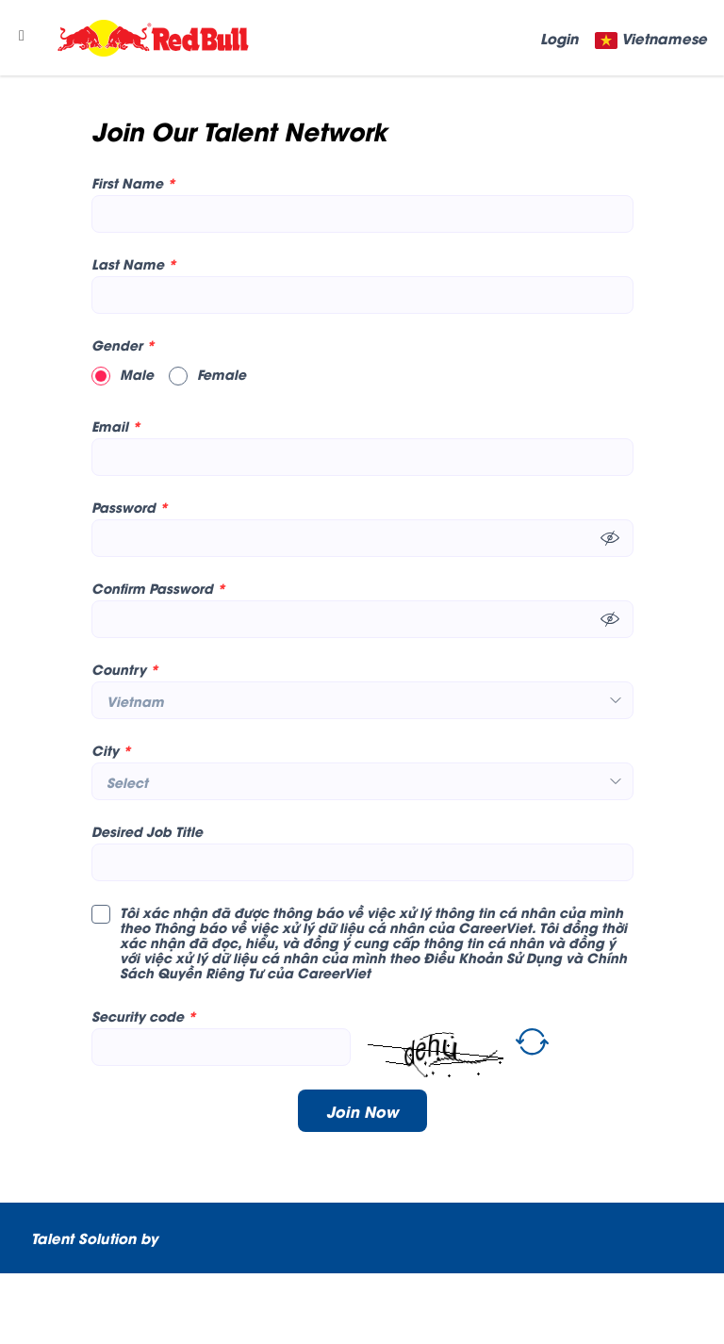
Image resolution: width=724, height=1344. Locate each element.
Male (122, 374)
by (151, 1237)
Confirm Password (158, 588)
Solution (109, 1237)
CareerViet (97, 1308)
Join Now (362, 1111)
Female (207, 374)
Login (559, 37)
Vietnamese (664, 37)
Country (124, 669)
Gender (123, 344)
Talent (54, 1237)
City (111, 750)
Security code (143, 1016)
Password (129, 507)
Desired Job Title (147, 831)
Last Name (133, 263)
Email (115, 426)
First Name (133, 182)
